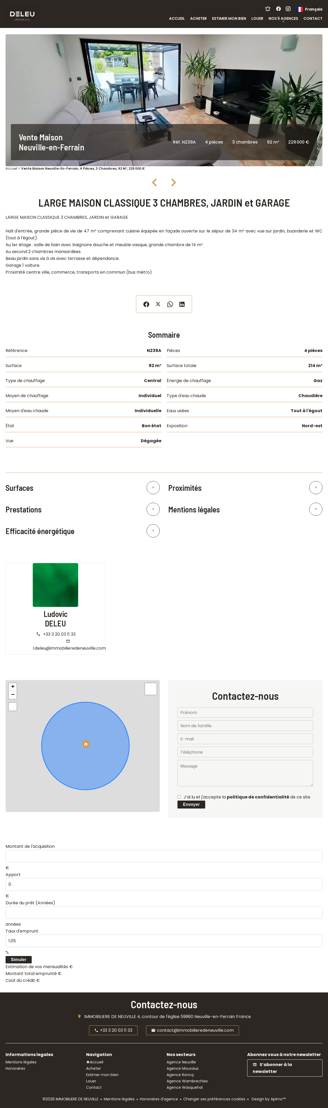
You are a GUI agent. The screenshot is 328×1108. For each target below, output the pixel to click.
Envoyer (191, 804)
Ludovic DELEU (56, 618)
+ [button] (13, 687)
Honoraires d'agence (159, 1099)
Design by (268, 1099)
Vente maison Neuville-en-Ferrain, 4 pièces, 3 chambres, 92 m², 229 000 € (83, 168)
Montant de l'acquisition (30, 846)
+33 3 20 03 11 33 (59, 634)
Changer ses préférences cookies (214, 1099)
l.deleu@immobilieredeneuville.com (69, 648)
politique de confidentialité (258, 797)
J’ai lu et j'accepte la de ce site (247, 797)
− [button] (13, 695)
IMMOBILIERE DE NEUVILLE (110, 1017)
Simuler (18, 959)
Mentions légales (119, 1099)
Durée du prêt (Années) (30, 903)
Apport (13, 875)
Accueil (11, 168)
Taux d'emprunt (22, 931)
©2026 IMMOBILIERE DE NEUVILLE (71, 1099)
